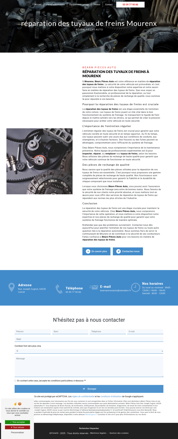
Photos (97, 4)
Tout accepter (17, 422)
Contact (109, 4)
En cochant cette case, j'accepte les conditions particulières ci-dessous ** (51, 377)
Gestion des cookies (119, 433)
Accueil (37, 4)
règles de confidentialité (83, 393)
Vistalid (54, 433)
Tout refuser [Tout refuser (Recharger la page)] (17, 427)
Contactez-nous (128, 251)
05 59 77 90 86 (130, 4)
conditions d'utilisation (111, 393)
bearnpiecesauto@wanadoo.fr (115, 286)
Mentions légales (98, 433)
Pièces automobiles (55, 4)
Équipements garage (79, 4)
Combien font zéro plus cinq (28, 342)
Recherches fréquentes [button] (89, 428)
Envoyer (92, 385)
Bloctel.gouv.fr (91, 411)
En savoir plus (96, 251)
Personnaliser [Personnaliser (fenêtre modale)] (17, 432)
